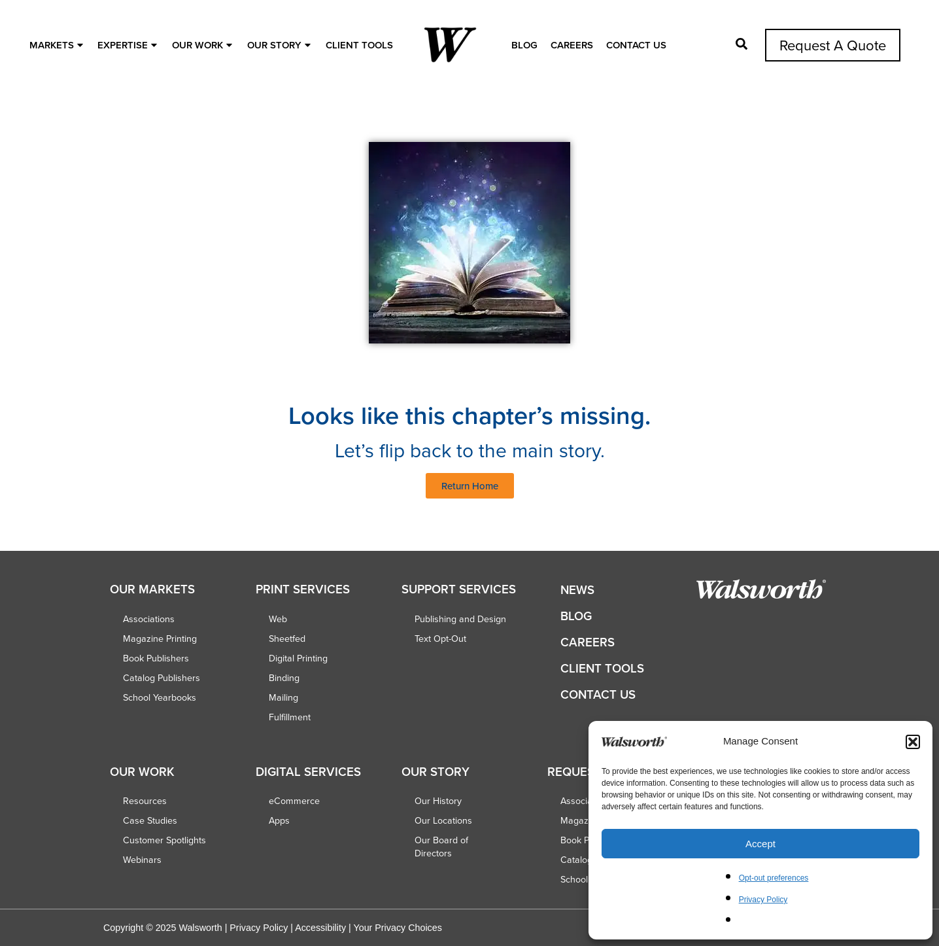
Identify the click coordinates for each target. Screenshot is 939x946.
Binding (284, 677)
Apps (279, 820)
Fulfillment (290, 717)
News (577, 590)
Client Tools (359, 45)
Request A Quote (832, 45)
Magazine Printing (160, 638)
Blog (524, 45)
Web (278, 618)
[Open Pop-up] (741, 44)
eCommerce (294, 800)
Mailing (283, 697)
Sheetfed (287, 638)
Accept (760, 843)
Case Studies (150, 820)
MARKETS (57, 45)
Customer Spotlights (164, 840)
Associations (149, 618)
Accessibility (320, 927)
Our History (438, 800)
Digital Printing (298, 658)
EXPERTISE (128, 45)
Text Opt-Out (440, 638)
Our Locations (443, 820)
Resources (145, 800)
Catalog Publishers (161, 677)
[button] (912, 741)
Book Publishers (156, 658)
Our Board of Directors (441, 846)
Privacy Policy (763, 899)
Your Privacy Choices (397, 927)
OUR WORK (203, 45)
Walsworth (200, 927)
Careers (572, 45)
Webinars (142, 859)
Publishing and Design (460, 618)
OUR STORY (280, 45)
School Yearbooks (159, 697)
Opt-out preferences (774, 878)
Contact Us (636, 45)
